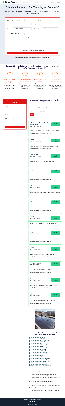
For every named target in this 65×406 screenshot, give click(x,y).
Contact (39, 399)
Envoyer (32, 53)
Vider (32, 114)
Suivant (15, 127)
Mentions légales (32, 399)
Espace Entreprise (55, 2)
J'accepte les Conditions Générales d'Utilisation (33, 50)
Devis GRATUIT (40, 2)
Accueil (28, 2)
